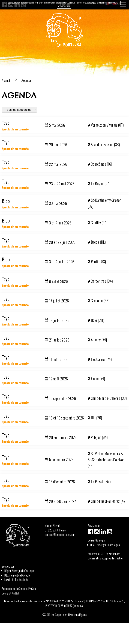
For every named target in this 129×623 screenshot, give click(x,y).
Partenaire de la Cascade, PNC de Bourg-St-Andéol (19, 590)
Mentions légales (78, 614)
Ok (118, 3)
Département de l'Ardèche (17, 575)
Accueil (6, 80)
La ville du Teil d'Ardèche (16, 579)
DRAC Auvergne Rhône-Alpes (105, 545)
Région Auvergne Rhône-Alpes (19, 570)
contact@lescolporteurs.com (60, 534)
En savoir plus (64, 7)
